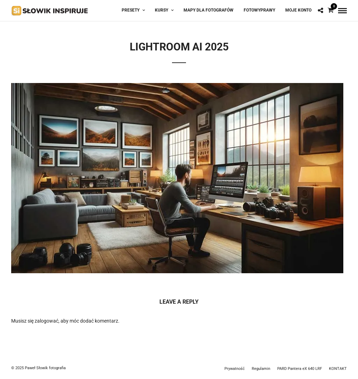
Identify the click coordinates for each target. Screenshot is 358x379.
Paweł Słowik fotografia (45, 368)
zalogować (46, 321)
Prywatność (234, 368)
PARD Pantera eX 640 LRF (299, 368)
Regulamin (261, 368)
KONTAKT (338, 368)
